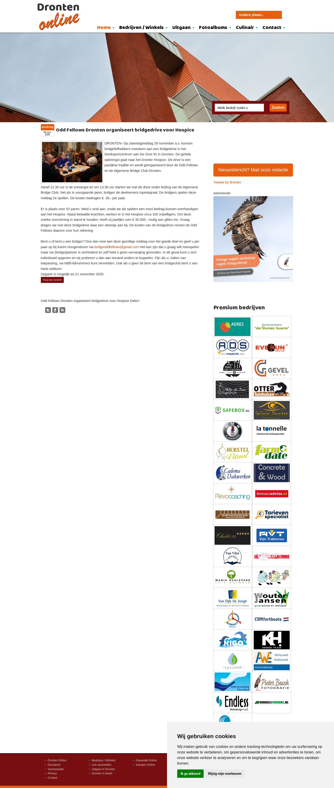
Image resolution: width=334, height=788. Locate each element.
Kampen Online (145, 764)
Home (104, 28)
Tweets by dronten (227, 182)
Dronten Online (57, 760)
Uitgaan (181, 28)
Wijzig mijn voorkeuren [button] (224, 773)
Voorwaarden (56, 769)
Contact (272, 28)
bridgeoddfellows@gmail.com (116, 247)
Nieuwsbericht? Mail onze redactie (253, 169)
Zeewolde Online (146, 760)
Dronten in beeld (102, 773)
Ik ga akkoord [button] (190, 773)
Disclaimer (54, 764)
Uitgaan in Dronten (103, 769)
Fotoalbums (213, 28)
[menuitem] (105, 28)
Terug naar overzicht (52, 280)
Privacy (52, 773)
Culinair (245, 28)
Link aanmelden (102, 764)
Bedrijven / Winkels (141, 28)
